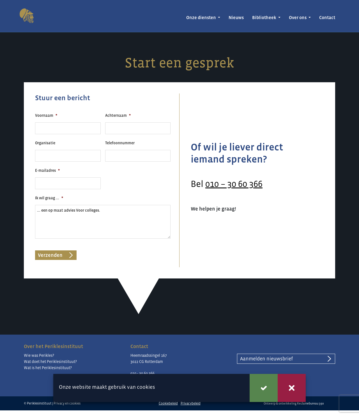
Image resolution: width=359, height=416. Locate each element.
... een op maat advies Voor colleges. (103, 222)
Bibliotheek (264, 17)
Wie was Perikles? (39, 355)
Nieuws (236, 17)
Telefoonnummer (120, 143)
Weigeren (292, 388)
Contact (327, 17)
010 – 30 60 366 (234, 184)
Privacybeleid (191, 403)
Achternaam (118, 115)
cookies (146, 387)
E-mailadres (47, 170)
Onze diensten (201, 17)
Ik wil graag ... (49, 198)
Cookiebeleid (168, 403)
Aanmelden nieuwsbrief (266, 359)
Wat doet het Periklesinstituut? (50, 361)
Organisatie (45, 143)
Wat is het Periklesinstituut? (48, 367)
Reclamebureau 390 (310, 403)
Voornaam (46, 115)
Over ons (298, 17)
